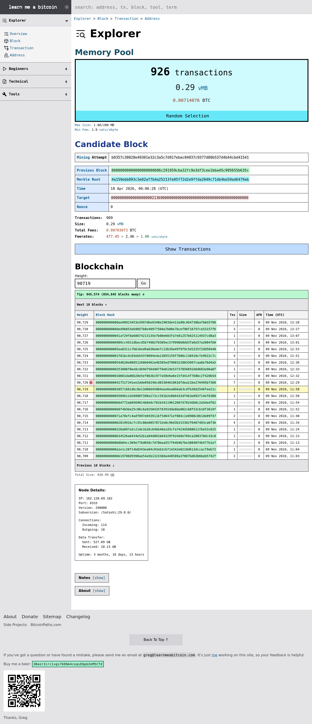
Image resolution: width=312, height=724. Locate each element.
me (214, 655)
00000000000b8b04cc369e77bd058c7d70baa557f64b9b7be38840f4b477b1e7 (156, 442)
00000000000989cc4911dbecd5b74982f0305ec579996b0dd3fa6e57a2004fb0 (156, 342)
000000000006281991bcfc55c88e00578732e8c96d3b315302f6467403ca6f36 (156, 422)
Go (143, 283)
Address (152, 18)
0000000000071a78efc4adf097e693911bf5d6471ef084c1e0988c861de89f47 (156, 416)
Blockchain (99, 266)
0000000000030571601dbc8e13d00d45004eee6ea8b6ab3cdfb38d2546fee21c (156, 389)
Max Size (82, 125)
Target (83, 198)
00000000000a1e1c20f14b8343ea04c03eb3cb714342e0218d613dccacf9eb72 (156, 449)
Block (103, 18)
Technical (18, 81)
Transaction (126, 18)
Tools (14, 94)
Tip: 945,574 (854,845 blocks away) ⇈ (110, 294)
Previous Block (92, 170)
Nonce (82, 207)
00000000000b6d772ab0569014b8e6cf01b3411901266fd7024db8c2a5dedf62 (156, 402)
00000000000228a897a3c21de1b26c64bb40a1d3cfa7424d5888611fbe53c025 (156, 429)
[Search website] (191, 7)
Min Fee (81, 129)
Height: (81, 276)
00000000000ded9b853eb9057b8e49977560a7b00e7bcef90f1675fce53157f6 (156, 329)
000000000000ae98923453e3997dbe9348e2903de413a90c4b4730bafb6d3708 (156, 322)
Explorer (82, 18)
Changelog (78, 616)
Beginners (18, 69)
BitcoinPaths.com (46, 625)
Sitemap (52, 616)
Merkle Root (88, 179)
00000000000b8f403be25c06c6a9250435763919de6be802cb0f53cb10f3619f (156, 409)
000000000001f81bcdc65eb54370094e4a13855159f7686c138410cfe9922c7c (156, 356)
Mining (83, 157)
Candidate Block (111, 144)
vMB (203, 88)
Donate (30, 616)
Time (81, 188)
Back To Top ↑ (156, 640)
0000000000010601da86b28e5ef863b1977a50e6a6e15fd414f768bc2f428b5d (156, 376)
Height (82, 315)
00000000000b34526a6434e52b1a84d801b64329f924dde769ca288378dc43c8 (156, 436)
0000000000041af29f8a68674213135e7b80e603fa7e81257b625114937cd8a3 (156, 335)
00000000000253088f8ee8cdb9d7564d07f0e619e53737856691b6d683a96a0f (156, 369)
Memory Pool (104, 52)
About (10, 616)
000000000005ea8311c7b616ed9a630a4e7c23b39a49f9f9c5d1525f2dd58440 (156, 349)
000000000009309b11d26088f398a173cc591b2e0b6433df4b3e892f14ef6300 (156, 396)
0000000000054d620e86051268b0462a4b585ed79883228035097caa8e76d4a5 (156, 362)
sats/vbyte (108, 129)
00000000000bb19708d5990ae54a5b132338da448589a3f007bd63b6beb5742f (156, 456)
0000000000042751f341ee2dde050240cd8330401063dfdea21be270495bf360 (156, 382)
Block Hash (105, 315)
